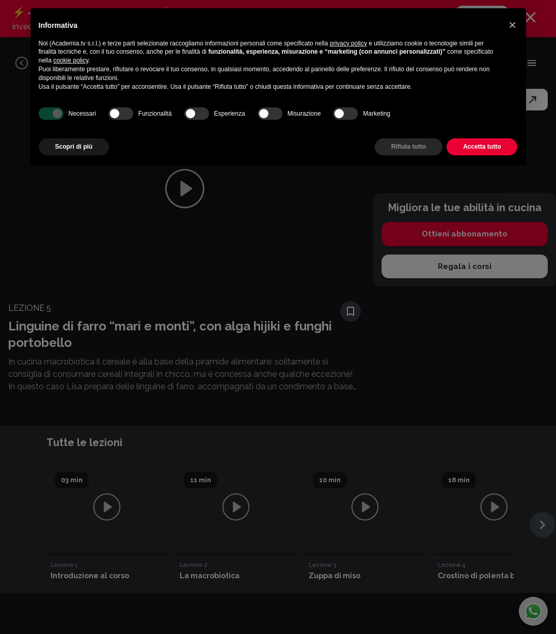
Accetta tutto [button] (482, 146)
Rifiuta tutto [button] (408, 146)
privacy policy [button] (348, 43)
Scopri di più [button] (74, 146)
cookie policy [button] (70, 60)
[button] (512, 25)
